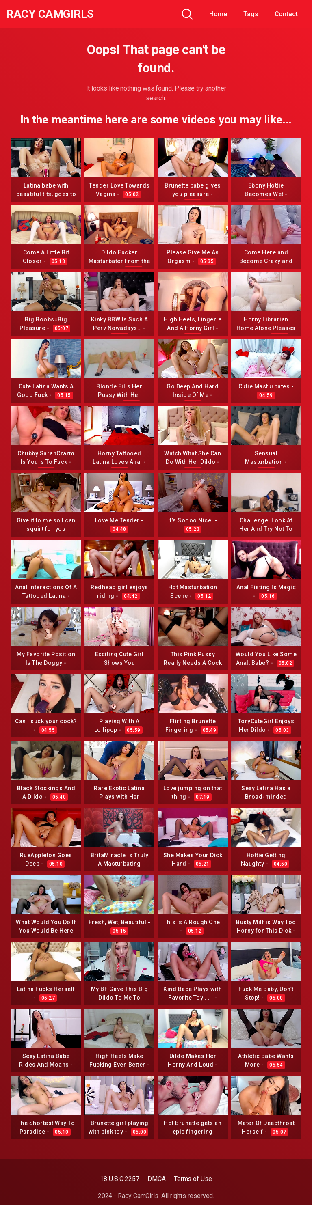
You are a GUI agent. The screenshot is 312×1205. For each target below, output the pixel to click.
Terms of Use (193, 1179)
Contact (286, 14)
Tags (250, 14)
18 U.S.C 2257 (119, 1179)
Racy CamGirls (50, 14)
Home (218, 14)
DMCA (156, 1179)
